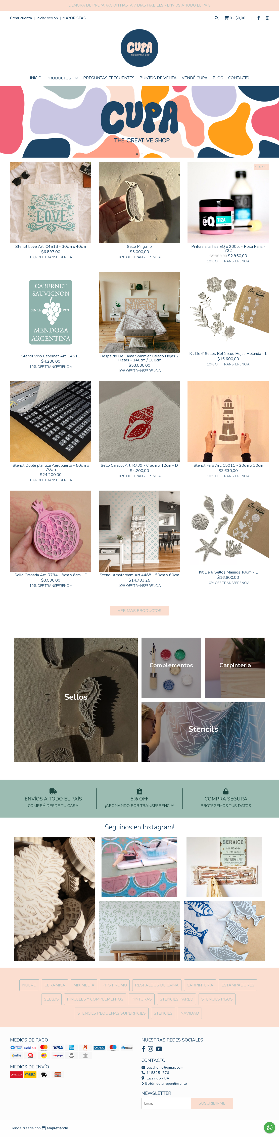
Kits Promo (115, 985)
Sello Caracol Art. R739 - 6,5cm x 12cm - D (139, 465)
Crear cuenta (21, 18)
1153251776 (155, 1072)
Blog (218, 78)
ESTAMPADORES (237, 985)
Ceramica (54, 985)
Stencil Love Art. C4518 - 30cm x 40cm (50, 246)
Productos (62, 78)
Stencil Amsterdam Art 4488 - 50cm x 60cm (139, 575)
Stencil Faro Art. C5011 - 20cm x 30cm (228, 465)
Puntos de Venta (158, 78)
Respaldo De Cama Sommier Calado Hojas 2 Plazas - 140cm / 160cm (139, 358)
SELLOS (51, 999)
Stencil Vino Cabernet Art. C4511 (50, 356)
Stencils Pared (176, 999)
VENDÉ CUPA (195, 78)
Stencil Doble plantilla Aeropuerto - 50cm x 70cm (51, 467)
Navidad (189, 1013)
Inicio (35, 78)
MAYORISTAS (74, 18)
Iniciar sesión (47, 18)
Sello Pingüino (139, 246)
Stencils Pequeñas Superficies (111, 1013)
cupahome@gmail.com (162, 1067)
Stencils (163, 1013)
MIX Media (84, 985)
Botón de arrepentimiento (164, 1083)
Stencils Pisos (217, 999)
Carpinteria (200, 985)
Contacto (238, 78)
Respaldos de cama (157, 985)
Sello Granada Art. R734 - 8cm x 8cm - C (51, 575)
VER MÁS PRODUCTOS (139, 610)
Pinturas (141, 999)
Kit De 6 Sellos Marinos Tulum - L (228, 572)
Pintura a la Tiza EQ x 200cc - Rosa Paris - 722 (228, 248)
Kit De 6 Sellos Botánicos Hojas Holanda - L (228, 353)
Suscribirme (212, 1103)
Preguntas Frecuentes (108, 78)
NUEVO (29, 985)
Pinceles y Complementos (95, 999)
